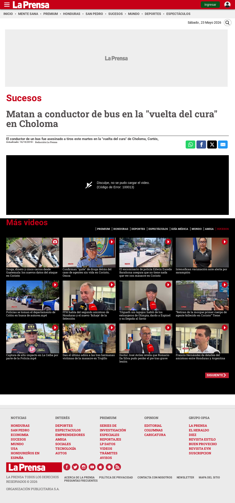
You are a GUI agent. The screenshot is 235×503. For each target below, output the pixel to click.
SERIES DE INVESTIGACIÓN (113, 427)
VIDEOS (106, 448)
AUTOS (61, 453)
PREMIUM (108, 418)
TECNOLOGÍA (65, 448)
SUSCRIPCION (200, 453)
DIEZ (192, 435)
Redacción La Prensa (46, 142)
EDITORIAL (153, 425)
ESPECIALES (109, 435)
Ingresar (210, 4)
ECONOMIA (19, 435)
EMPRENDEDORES (70, 435)
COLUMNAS (153, 430)
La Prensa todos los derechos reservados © (32, 479)
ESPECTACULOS (68, 430)
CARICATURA (155, 435)
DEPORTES (64, 425)
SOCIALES (63, 444)
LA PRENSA (198, 425)
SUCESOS (18, 439)
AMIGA (60, 439)
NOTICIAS (18, 418)
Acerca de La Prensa (79, 477)
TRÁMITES (109, 453)
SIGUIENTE (215, 375)
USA (14, 448)
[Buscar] (228, 22)
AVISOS (106, 457)
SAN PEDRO (20, 430)
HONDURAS (20, 425)
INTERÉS (62, 418)
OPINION (151, 418)
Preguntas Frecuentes (81, 480)
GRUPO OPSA (199, 418)
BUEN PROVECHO (203, 444)
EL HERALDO (199, 430)
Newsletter (185, 477)
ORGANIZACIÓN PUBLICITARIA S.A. (32, 489)
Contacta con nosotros (154, 477)
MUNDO (17, 444)
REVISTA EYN (200, 448)
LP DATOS (107, 444)
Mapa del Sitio (209, 477)
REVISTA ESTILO (202, 439)
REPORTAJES (110, 439)
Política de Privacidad (116, 477)
